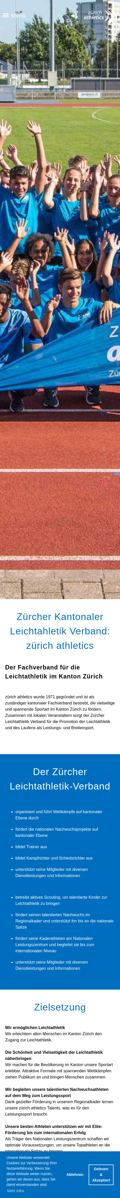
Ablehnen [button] (75, 1174)
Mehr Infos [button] (15, 1191)
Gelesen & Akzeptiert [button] (101, 1174)
